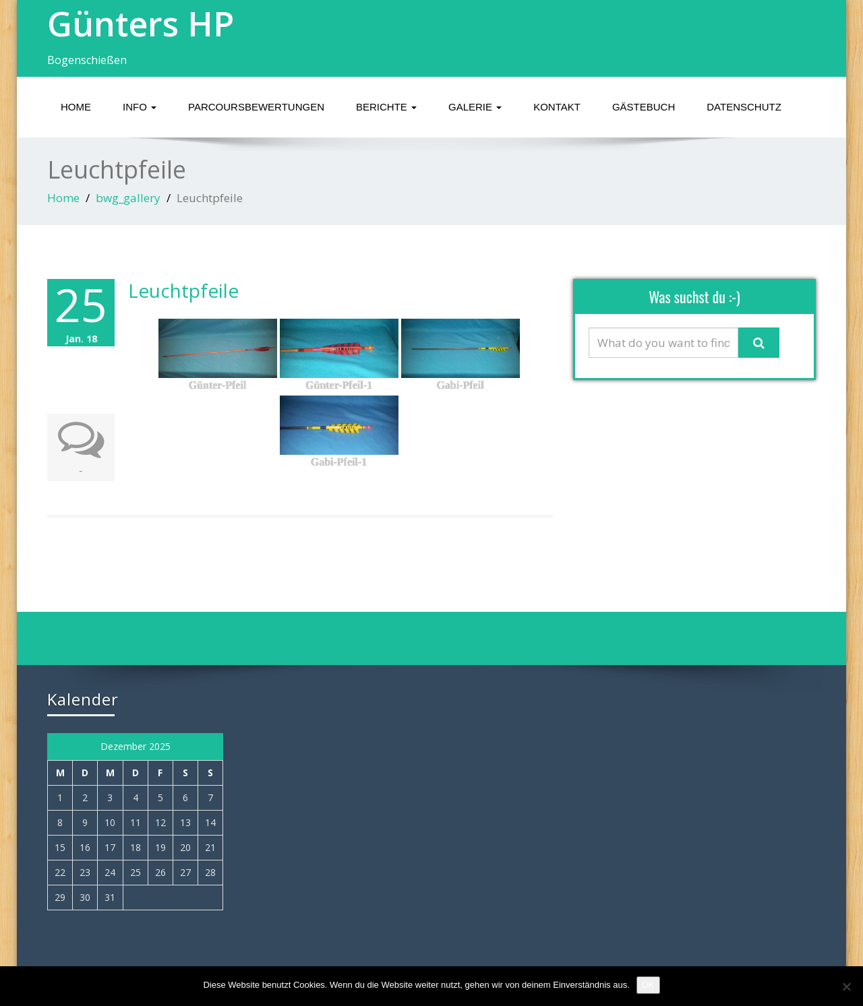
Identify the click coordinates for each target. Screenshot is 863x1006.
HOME (76, 107)
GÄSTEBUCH (643, 107)
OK (648, 985)
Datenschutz (744, 107)
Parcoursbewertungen (256, 107)
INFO (139, 107)
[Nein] (846, 986)
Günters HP (140, 23)
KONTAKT (557, 107)
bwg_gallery (128, 198)
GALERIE (475, 107)
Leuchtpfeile (183, 290)
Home (63, 198)
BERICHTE (386, 107)
